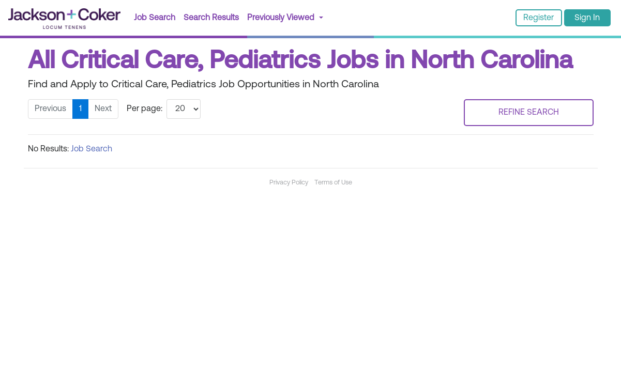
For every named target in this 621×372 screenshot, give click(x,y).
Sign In (587, 18)
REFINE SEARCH (528, 113)
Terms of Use (333, 182)
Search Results (213, 16)
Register (538, 18)
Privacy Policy (288, 182)
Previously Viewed (281, 18)
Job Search (154, 18)
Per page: (144, 109)
